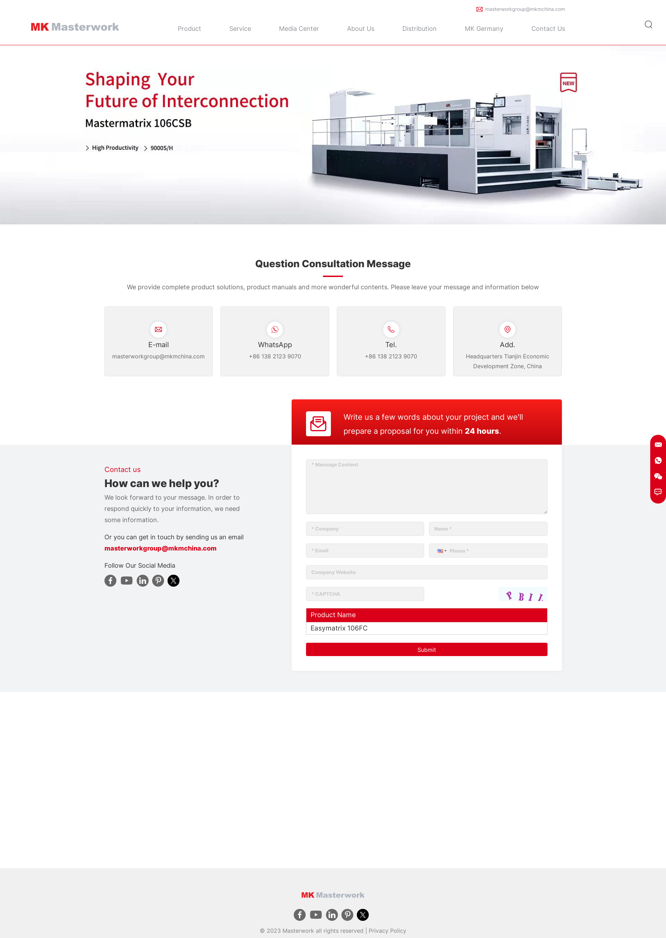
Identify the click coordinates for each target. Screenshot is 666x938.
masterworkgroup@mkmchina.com (525, 9)
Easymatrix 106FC (339, 628)
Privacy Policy (387, 930)
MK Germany (484, 28)
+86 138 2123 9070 (275, 356)
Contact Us (548, 28)
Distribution (419, 28)
